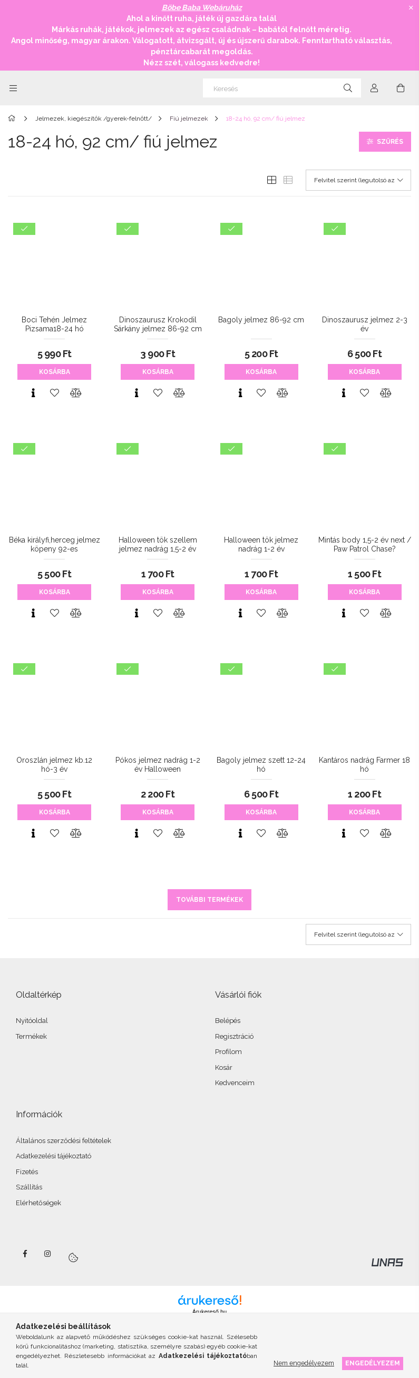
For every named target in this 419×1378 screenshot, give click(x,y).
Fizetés (27, 1172)
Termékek (31, 1036)
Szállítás (29, 1187)
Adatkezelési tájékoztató (53, 1156)
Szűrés (390, 141)
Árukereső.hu (209, 1311)
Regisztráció (234, 1036)
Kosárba (54, 372)
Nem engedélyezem (304, 1363)
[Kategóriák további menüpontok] (13, 87)
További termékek (209, 899)
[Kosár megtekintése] (400, 87)
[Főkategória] (13, 118)
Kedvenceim (235, 1083)
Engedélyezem (372, 1363)
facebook (25, 1254)
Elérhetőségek (38, 1203)
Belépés (227, 1021)
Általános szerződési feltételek (63, 1141)
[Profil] (374, 87)
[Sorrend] (358, 180)
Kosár (223, 1067)
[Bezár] (411, 8)
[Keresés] (282, 87)
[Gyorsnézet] (33, 393)
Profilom (228, 1052)
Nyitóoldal (32, 1021)
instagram (48, 1254)
